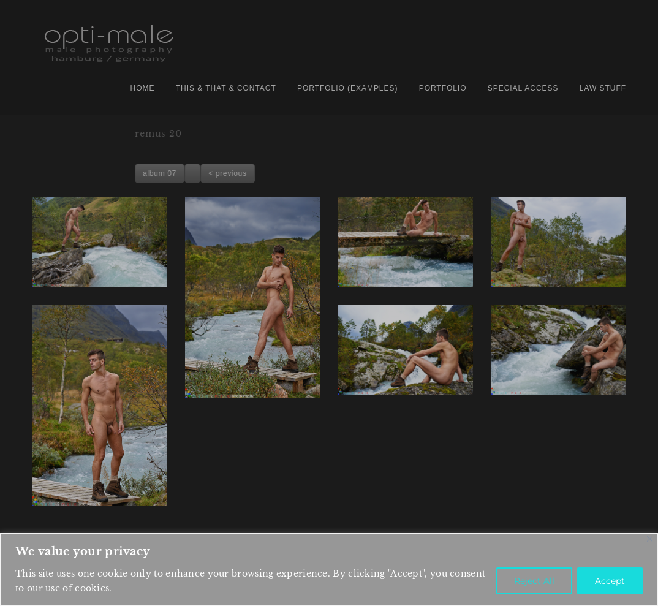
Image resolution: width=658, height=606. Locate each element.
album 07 (365, 173)
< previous (433, 173)
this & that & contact (226, 88)
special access (523, 88)
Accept (610, 580)
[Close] (649, 539)
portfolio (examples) (347, 88)
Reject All (534, 580)
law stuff (603, 88)
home (142, 88)
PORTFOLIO (443, 88)
